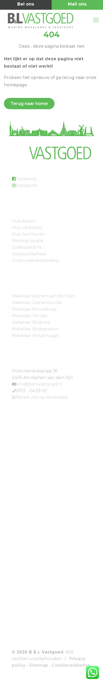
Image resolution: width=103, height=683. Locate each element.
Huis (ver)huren (28, 234)
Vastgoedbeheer (29, 253)
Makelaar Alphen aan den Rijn (43, 295)
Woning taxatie (28, 240)
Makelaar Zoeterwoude (37, 302)
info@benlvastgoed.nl (39, 384)
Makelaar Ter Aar (29, 315)
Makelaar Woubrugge (35, 335)
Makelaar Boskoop (31, 322)
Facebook (26, 178)
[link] (51, 454)
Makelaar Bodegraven (35, 328)
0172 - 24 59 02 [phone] (26, 5)
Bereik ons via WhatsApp (42, 397)
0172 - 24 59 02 (31, 390)
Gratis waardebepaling (35, 260)
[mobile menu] (95, 20)
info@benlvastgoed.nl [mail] (77, 5)
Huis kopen (24, 220)
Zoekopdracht (27, 247)
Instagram (26, 185)
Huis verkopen (27, 227)
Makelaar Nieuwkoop (34, 309)
